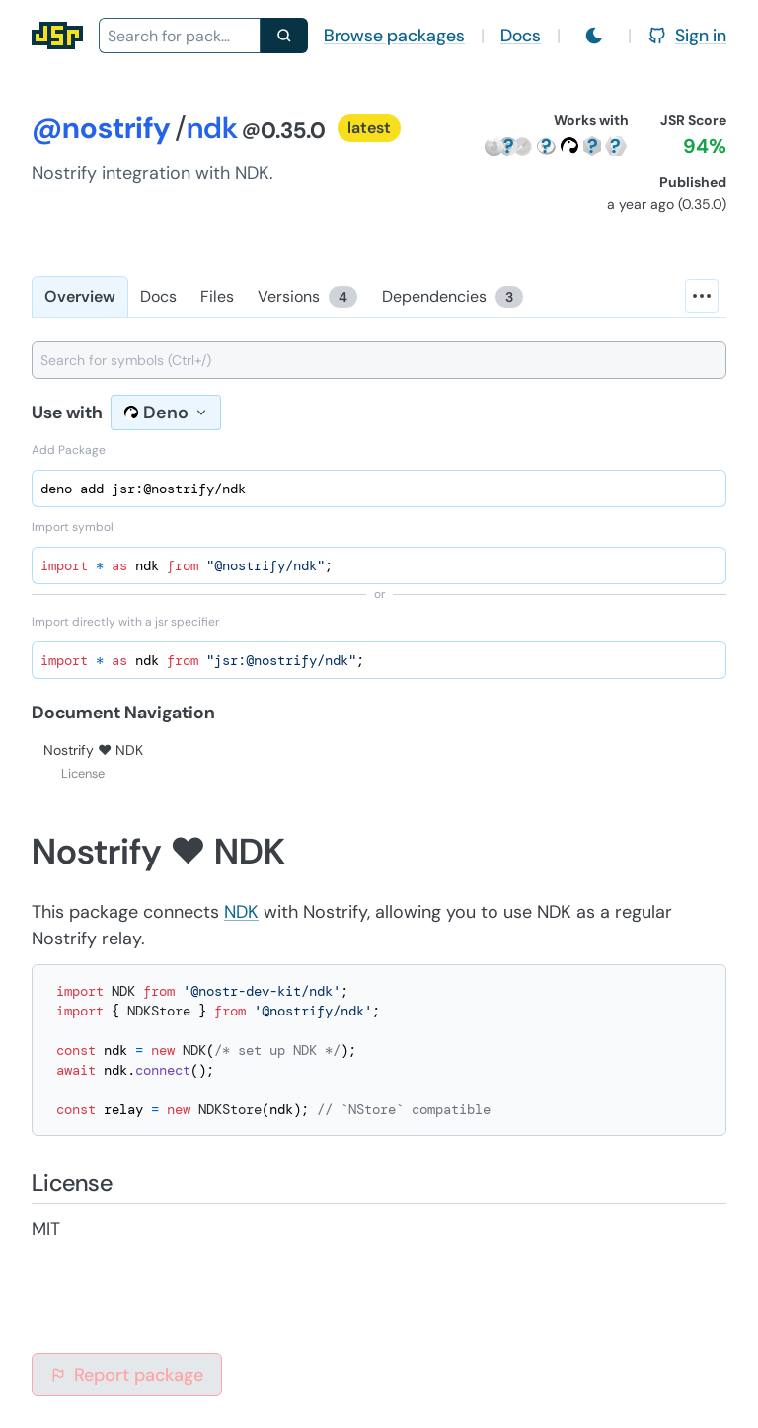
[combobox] (180, 35)
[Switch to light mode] (594, 35)
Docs (520, 35)
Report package (126, 1375)
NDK (241, 912)
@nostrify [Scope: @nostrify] (101, 128)
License (83, 773)
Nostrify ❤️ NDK (93, 750)
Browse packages (394, 35)
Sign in (686, 35)
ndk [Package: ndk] (212, 128)
